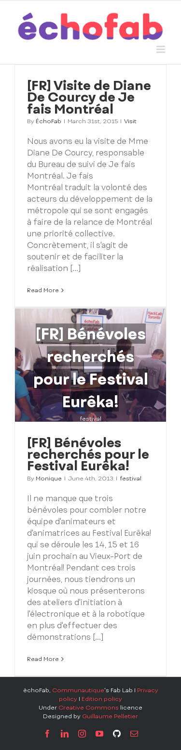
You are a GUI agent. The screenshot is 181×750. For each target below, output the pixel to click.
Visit (130, 121)
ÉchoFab (48, 121)
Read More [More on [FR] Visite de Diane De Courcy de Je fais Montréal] (43, 290)
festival (90, 419)
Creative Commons (88, 707)
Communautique (78, 690)
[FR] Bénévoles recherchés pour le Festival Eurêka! (88, 454)
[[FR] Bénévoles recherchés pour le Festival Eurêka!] (90, 365)
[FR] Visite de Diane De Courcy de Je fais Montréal (89, 97)
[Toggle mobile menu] (161, 49)
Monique (49, 478)
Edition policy (102, 699)
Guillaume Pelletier (110, 716)
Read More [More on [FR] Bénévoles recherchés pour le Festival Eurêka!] (43, 659)
